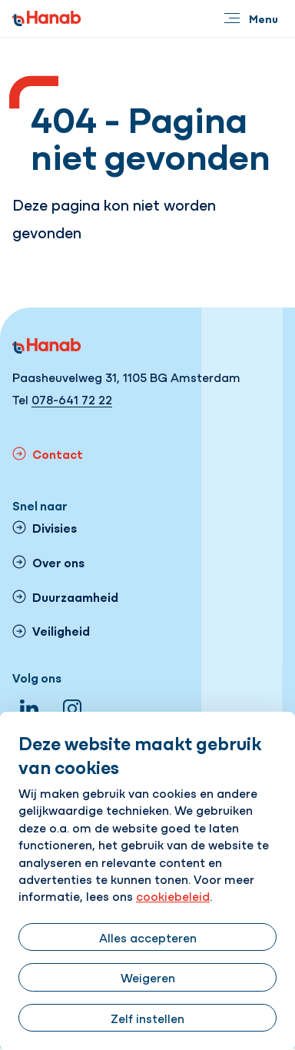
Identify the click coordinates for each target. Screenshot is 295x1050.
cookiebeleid (173, 895)
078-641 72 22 (71, 398)
